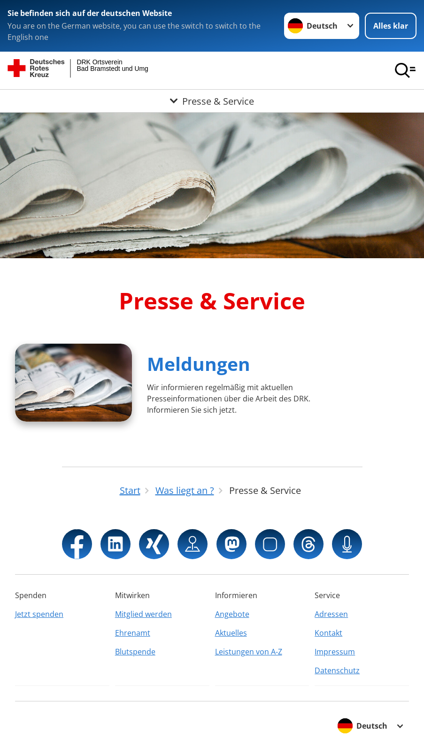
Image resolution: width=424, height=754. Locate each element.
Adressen (331, 614)
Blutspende (135, 651)
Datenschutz (337, 670)
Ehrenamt (132, 633)
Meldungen (198, 363)
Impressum (335, 651)
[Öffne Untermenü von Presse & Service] (212, 101)
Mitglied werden (143, 614)
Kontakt (328, 633)
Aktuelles (231, 633)
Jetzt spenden (39, 614)
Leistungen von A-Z (248, 651)
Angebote (232, 614)
